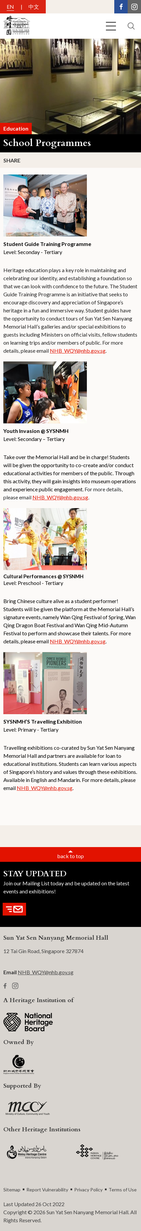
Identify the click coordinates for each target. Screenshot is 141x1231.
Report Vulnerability (47, 1189)
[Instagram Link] (134, 6)
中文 (33, 6)
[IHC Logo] (97, 1152)
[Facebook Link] (121, 6)
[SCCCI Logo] (18, 1065)
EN (10, 6)
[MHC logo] (26, 1152)
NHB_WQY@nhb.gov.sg (78, 350)
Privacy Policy (88, 1189)
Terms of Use (123, 1189)
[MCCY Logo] (27, 1108)
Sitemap (11, 1189)
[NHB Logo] (28, 1022)
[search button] (131, 26)
